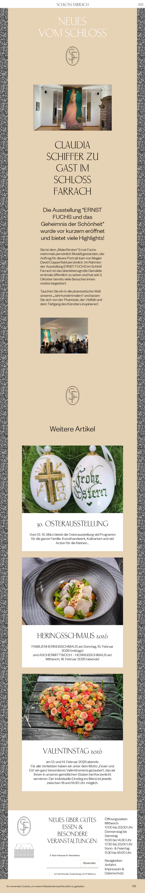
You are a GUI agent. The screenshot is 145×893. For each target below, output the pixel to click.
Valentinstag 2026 (72, 751)
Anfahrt (110, 864)
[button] (140, 4)
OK (134, 886)
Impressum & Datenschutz (114, 870)
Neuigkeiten (113, 860)
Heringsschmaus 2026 (72, 636)
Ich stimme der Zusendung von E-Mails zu (75, 873)
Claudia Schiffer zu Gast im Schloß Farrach (73, 168)
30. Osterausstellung (72, 524)
